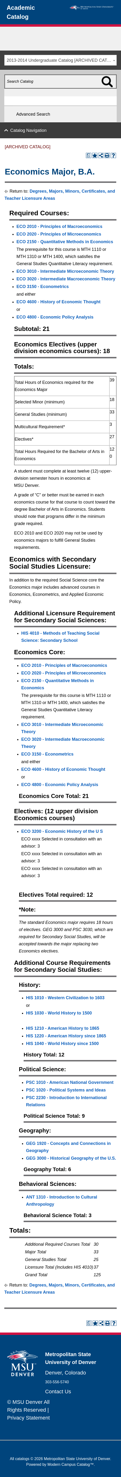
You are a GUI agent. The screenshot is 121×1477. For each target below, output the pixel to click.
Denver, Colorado (65, 1373)
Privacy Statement (28, 1418)
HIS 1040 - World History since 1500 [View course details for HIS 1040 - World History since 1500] (62, 1043)
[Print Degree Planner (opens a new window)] (88, 155)
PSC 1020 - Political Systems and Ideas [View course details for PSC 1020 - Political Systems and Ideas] (66, 1090)
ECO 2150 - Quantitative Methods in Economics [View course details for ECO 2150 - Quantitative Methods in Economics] (64, 241)
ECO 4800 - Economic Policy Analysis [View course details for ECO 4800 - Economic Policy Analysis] (54, 317)
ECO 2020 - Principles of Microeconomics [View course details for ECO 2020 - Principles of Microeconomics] (58, 234)
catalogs (22, 1459)
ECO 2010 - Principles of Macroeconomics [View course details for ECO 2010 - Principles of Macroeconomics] (59, 226)
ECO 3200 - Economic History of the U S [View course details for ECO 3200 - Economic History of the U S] (62, 831)
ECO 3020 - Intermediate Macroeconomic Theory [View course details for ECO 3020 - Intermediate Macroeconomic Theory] (65, 279)
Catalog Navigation (28, 130)
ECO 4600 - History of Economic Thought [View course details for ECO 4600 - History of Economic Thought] (58, 301)
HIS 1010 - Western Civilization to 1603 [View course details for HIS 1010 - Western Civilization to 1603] (65, 997)
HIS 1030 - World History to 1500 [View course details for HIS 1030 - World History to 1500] (59, 1013)
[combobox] (60, 60)
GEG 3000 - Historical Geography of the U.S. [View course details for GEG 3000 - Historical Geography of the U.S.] (71, 1158)
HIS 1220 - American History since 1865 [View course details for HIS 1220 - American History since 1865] (66, 1036)
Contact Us (58, 1392)
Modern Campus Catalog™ (70, 1464)
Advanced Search (33, 114)
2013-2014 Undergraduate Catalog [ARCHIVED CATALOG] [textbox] (61, 60)
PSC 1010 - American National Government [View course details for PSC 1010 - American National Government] (69, 1082)
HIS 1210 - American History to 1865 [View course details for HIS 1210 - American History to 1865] (62, 1028)
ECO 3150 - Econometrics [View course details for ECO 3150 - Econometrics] (42, 286)
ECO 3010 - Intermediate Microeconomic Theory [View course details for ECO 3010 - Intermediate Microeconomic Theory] (65, 271)
